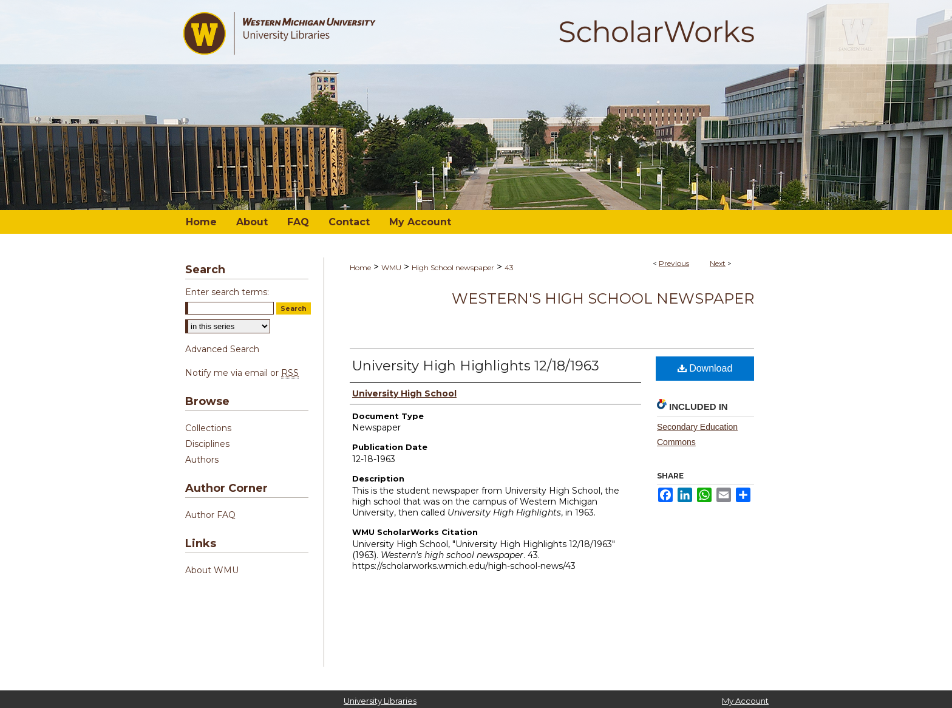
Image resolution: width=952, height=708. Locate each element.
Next (718, 263)
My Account (745, 701)
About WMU (212, 570)
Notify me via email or (242, 372)
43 (509, 267)
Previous (674, 263)
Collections (208, 428)
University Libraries (380, 701)
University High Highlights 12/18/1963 (475, 366)
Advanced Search (222, 349)
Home (360, 267)
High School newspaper (453, 267)
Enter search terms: (227, 292)
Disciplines (207, 443)
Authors (202, 459)
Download (705, 368)
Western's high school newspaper (603, 298)
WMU (391, 267)
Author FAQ (210, 514)
